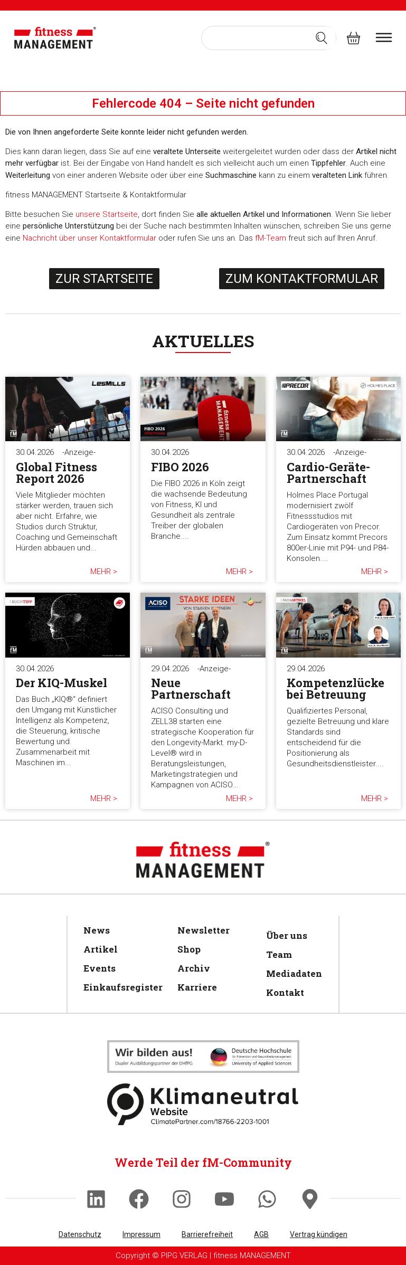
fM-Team (270, 238)
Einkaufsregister (119, 987)
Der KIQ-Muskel (61, 682)
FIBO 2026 (180, 466)
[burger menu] (384, 37)
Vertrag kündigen (318, 1234)
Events (99, 968)
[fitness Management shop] (353, 37)
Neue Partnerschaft (191, 688)
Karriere (197, 987)
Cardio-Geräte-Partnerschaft (328, 472)
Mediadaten (292, 973)
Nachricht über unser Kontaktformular (89, 238)
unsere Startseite (106, 214)
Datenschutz (80, 1234)
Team (279, 954)
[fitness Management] (55, 38)
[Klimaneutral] (203, 1056)
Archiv (193, 968)
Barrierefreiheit (207, 1234)
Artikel (100, 949)
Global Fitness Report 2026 (56, 472)
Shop (189, 949)
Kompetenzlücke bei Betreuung (335, 688)
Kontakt (285, 992)
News (96, 930)
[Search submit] (321, 38)
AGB (261, 1234)
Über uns (286, 935)
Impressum (141, 1234)
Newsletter (203, 930)
